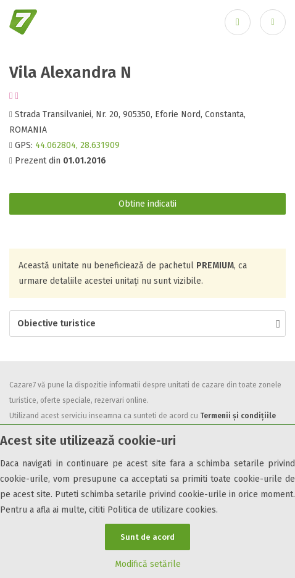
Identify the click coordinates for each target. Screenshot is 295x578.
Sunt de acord (147, 537)
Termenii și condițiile (238, 415)
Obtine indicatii (147, 204)
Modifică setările (148, 564)
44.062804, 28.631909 (77, 145)
